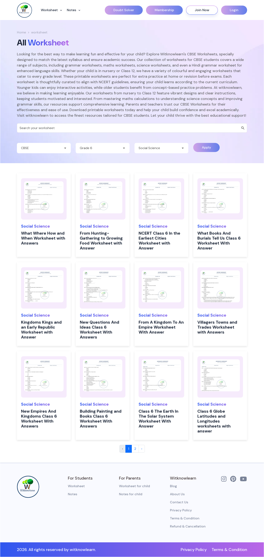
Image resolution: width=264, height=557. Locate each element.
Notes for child (130, 494)
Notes (72, 10)
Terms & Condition (184, 518)
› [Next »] (141, 449)
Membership (164, 10)
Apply (206, 147)
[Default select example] (44, 148)
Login (234, 10)
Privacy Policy (181, 510)
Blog (173, 486)
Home (21, 32)
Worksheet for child (134, 486)
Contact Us (179, 502)
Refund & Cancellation (188, 526)
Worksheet (50, 10)
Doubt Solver (123, 10)
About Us (177, 494)
